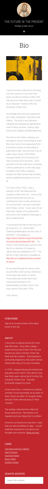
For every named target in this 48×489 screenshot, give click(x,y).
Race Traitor (10, 459)
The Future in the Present (24, 22)
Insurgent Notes (12, 455)
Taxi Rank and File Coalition (17, 449)
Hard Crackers (11, 452)
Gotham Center (12, 462)
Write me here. (33, 432)
